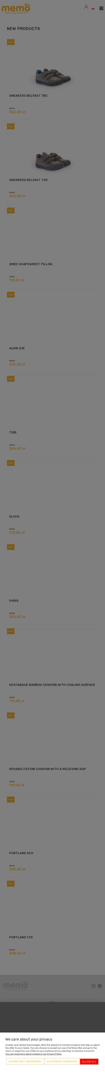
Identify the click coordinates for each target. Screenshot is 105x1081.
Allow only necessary (25, 1062)
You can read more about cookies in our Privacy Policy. (33, 1054)
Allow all (89, 1062)
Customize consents (62, 1062)
